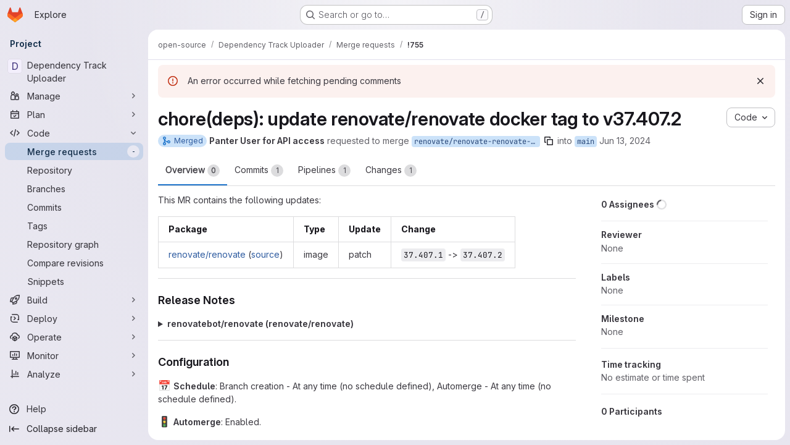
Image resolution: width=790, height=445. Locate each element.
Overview (192, 170)
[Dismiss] (760, 81)
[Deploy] (74, 318)
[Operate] (74, 336)
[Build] (74, 299)
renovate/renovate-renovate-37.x (477, 141)
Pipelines (324, 170)
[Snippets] (74, 281)
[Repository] (74, 170)
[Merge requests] (74, 151)
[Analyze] (74, 374)
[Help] (74, 409)
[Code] (74, 133)
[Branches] (74, 188)
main (585, 141)
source (265, 254)
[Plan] (74, 114)
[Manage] (74, 95)
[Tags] (74, 225)
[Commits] (74, 207)
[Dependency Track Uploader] (74, 71)
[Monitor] (74, 355)
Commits (259, 170)
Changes (391, 170)
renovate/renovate (207, 254)
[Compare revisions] (74, 262)
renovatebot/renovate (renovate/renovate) (260, 323)
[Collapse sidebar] (74, 429)
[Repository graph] (74, 244)
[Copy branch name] (548, 141)
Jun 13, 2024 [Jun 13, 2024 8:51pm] (625, 140)
